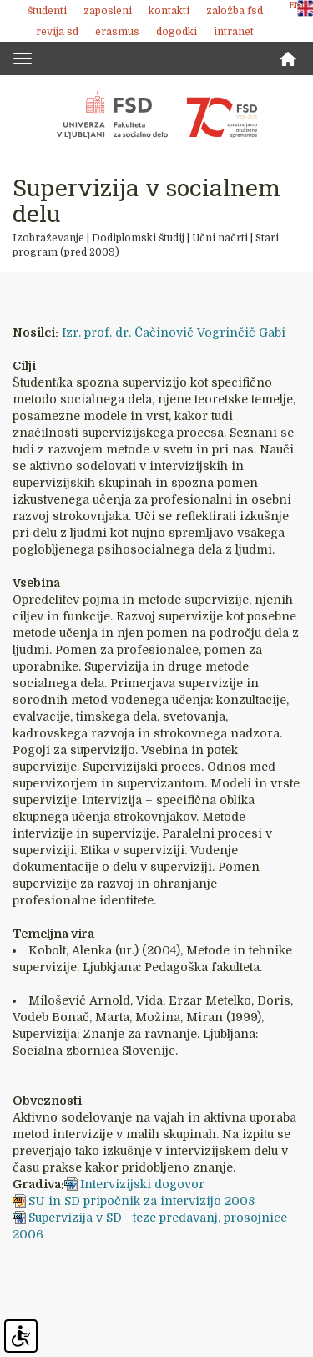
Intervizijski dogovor (142, 1184)
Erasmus (117, 32)
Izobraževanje (48, 238)
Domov (288, 59)
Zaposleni (107, 11)
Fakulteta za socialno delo (157, 117)
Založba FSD (234, 11)
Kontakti (169, 11)
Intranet (234, 32)
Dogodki (176, 32)
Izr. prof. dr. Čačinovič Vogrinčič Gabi (173, 332)
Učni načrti (220, 238)
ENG (299, 5)
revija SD (57, 32)
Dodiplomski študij (138, 238)
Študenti (47, 11)
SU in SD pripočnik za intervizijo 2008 (141, 1201)
